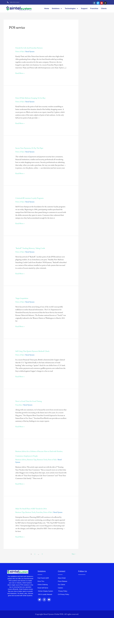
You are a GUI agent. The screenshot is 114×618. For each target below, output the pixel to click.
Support (84, 8)
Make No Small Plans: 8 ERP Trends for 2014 (31, 508)
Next (74, 554)
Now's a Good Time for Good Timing (28, 401)
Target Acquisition (21, 298)
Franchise (94, 8)
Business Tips (31, 459)
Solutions (57, 8)
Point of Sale (19, 51)
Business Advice (20, 459)
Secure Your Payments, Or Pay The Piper (29, 148)
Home (46, 8)
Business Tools (42, 459)
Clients (104, 8)
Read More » (20, 73)
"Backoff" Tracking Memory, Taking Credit (30, 248)
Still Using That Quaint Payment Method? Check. (32, 351)
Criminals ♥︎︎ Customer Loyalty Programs (29, 198)
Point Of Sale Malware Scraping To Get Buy (30, 98)
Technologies (71, 8)
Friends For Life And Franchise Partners (29, 48)
